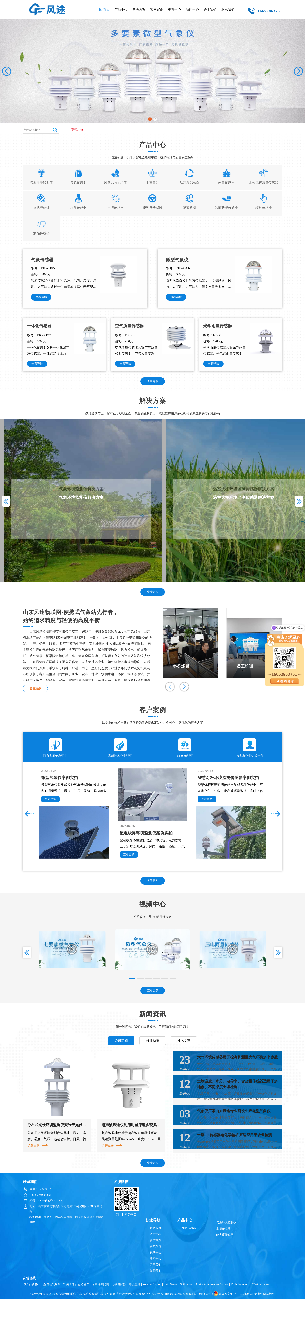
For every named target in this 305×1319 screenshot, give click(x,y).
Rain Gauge (170, 1304)
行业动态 (152, 1048)
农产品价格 (30, 1304)
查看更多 (152, 389)
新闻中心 (192, 9)
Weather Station (152, 1304)
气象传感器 (189, 1248)
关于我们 (210, 9)
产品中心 (121, 9)
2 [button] (155, 118)
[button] (298, 71)
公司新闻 (121, 1048)
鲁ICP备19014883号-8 (199, 1313)
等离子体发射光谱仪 (76, 1304)
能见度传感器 (224, 1254)
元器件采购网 (100, 1304)
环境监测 (134, 1304)
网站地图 (269, 1313)
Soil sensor (186, 1304)
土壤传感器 (223, 1248)
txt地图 (258, 1313)
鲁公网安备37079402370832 (233, 1313)
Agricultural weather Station (211, 1304)
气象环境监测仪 (226, 1242)
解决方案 (138, 9)
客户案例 (156, 9)
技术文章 (183, 1048)
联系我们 (227, 9)
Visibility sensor (240, 1304)
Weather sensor (261, 1304)
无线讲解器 (119, 1304)
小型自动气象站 (51, 1304)
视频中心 (174, 9)
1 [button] (149, 118)
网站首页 (103, 9)
